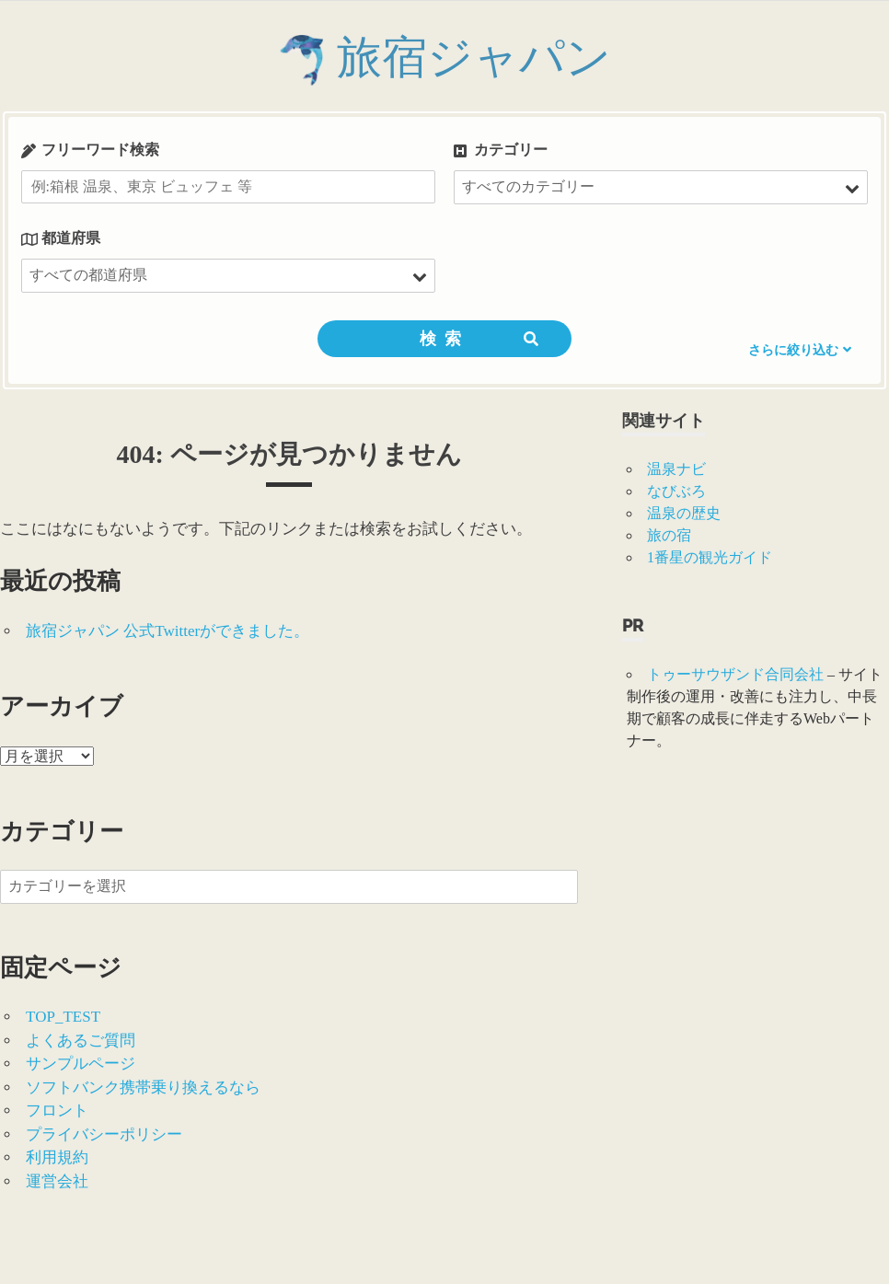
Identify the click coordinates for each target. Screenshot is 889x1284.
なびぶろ (676, 491)
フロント (57, 1110)
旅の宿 (669, 535)
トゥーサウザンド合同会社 (735, 674)
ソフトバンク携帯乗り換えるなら (143, 1087)
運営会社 (57, 1181)
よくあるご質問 (80, 1040)
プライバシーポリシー (104, 1134)
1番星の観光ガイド (709, 557)
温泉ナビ (676, 469)
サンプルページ (80, 1063)
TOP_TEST (63, 1016)
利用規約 (57, 1157)
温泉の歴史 (684, 513)
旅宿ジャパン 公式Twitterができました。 (167, 631)
